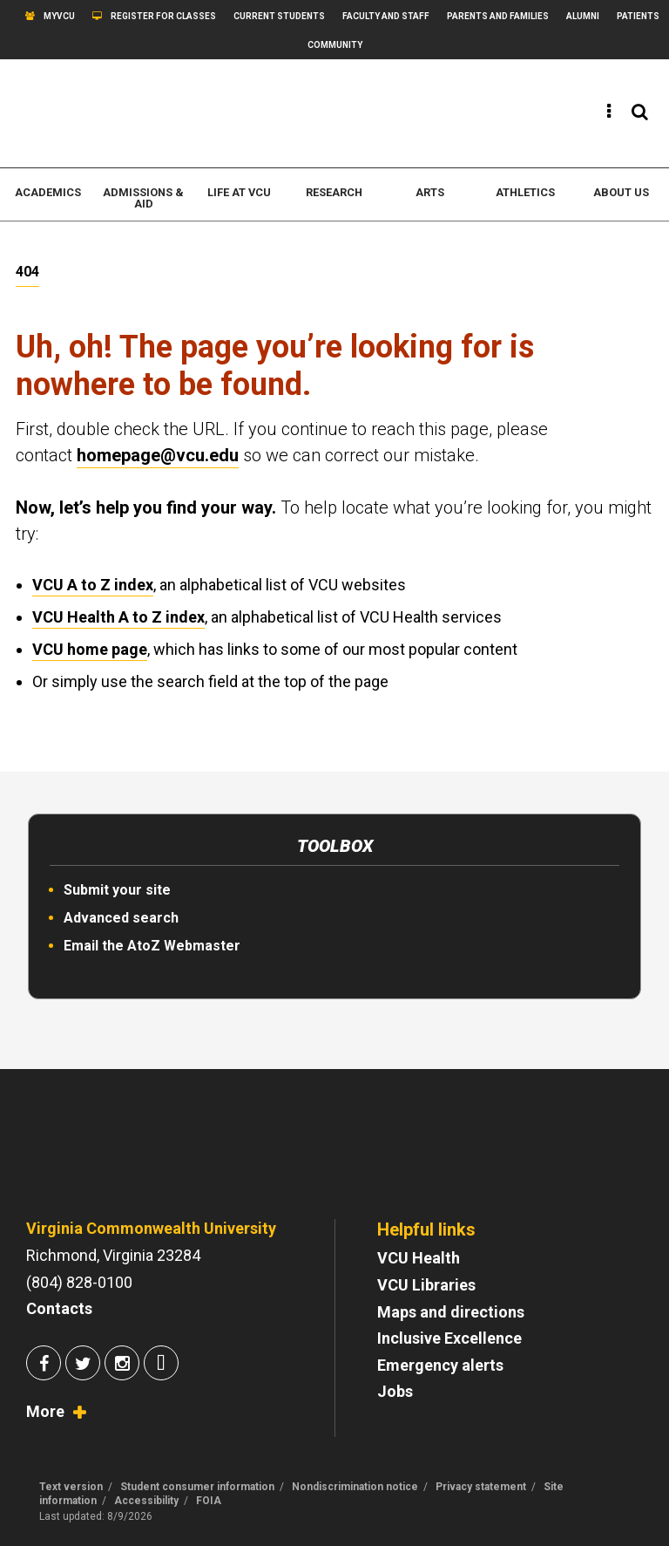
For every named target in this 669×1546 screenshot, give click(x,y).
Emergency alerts (440, 1365)
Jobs (395, 1391)
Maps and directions (450, 1312)
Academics (48, 192)
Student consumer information (197, 1487)
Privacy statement (481, 1487)
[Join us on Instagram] (122, 1365)
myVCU (59, 16)
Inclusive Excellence (449, 1338)
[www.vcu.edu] (106, 113)
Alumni (582, 16)
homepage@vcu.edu (158, 455)
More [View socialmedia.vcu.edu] (45, 1411)
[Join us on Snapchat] (161, 1365)
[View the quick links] (609, 111)
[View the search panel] (640, 111)
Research (334, 192)
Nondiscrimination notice (355, 1487)
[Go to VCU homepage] (135, 1158)
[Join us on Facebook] (43, 1365)
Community (334, 45)
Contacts (59, 1308)
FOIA (208, 1501)
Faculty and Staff (385, 16)
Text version (71, 1487)
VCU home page (89, 649)
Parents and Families (498, 16)
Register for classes (163, 16)
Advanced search (121, 917)
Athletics (525, 192)
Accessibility (146, 1501)
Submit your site (117, 890)
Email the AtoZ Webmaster (152, 945)
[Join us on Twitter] (82, 1365)
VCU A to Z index (92, 584)
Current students (279, 16)
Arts (430, 192)
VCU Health (418, 1258)
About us (621, 192)
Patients (638, 16)
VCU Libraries (426, 1285)
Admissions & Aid (143, 198)
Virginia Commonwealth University (151, 1228)
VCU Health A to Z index (118, 617)
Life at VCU (239, 192)
